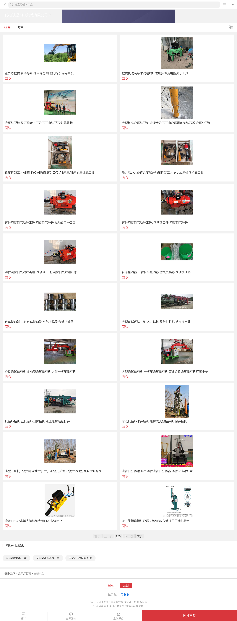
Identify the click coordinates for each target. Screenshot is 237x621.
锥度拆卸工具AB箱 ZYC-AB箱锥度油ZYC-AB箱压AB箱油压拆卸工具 (49, 172)
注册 (126, 585)
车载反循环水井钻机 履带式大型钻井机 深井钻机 (154, 421)
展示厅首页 (24, 573)
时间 (22, 27)
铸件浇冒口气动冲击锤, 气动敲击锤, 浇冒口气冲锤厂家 (41, 272)
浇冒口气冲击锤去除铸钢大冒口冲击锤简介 (33, 520)
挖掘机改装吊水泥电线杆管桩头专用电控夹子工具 (155, 73)
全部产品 (39, 573)
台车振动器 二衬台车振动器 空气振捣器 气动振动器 (156, 272)
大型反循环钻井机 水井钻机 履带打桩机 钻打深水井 (156, 321)
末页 (140, 536)
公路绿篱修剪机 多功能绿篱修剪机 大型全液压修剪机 (40, 371)
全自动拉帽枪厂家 (16, 557)
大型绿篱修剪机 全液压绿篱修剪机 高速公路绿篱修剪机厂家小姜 (165, 371)
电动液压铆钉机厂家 (80, 557)
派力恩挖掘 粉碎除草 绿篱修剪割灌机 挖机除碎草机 (39, 73)
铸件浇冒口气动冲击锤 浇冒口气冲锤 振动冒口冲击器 (40, 222)
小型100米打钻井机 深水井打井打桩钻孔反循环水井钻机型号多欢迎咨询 (53, 471)
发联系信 (118, 616)
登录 (111, 585)
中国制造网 (9, 573)
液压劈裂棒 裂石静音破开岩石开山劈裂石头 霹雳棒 (39, 122)
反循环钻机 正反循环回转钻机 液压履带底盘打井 (37, 421)
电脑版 (125, 594)
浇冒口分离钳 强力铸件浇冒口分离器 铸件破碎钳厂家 (157, 471)
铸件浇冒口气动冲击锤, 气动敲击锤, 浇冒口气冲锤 (155, 222)
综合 (7, 27)
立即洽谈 (71, 616)
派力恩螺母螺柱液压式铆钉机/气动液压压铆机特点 (156, 520)
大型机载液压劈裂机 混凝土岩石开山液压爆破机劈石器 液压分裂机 (166, 122)
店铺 (23, 616)
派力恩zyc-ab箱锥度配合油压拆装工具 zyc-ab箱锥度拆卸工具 (163, 172)
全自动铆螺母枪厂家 (47, 557)
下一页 (128, 536)
